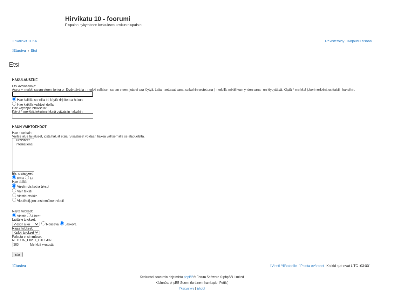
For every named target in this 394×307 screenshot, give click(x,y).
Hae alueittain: (22, 133)
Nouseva (50, 224)
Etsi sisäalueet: (22, 173)
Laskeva (68, 224)
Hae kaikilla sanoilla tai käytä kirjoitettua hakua (47, 100)
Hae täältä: (19, 182)
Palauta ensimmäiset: (27, 236)
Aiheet (34, 216)
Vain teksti (21, 191)
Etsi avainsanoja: (24, 86)
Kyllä (18, 178)
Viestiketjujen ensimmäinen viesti (38, 201)
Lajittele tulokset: (24, 219)
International (23, 145)
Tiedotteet (23, 140)
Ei (29, 178)
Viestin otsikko (24, 196)
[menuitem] (33, 41)
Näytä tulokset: (22, 211)
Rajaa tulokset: (22, 228)
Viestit (19, 216)
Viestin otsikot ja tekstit (30, 186)
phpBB (189, 277)
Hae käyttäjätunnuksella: (29, 108)
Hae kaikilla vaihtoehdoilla (33, 104)
